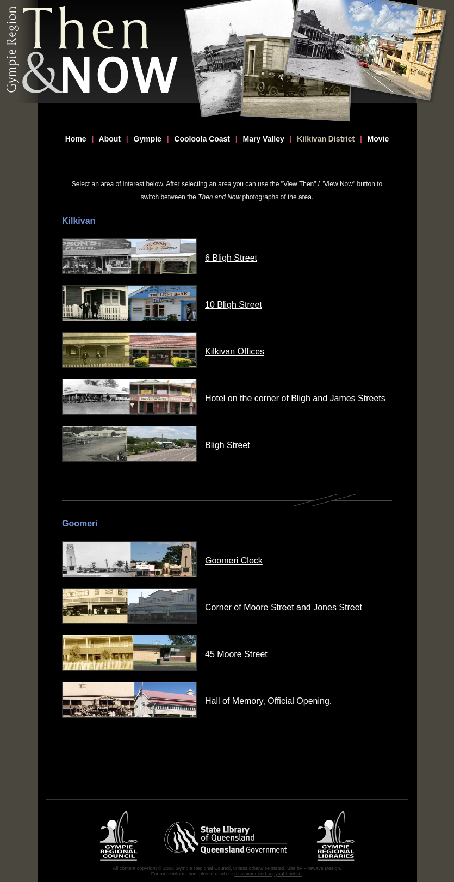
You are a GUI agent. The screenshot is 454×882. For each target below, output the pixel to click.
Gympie (147, 138)
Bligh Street (227, 445)
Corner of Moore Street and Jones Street (283, 607)
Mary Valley (263, 138)
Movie (378, 138)
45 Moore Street (236, 654)
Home (75, 138)
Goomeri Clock (234, 560)
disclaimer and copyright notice (268, 874)
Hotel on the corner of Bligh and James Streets (295, 398)
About (110, 138)
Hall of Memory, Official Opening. (268, 701)
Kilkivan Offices (234, 351)
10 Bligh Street (233, 304)
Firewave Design (321, 868)
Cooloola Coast (202, 138)
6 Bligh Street (231, 257)
